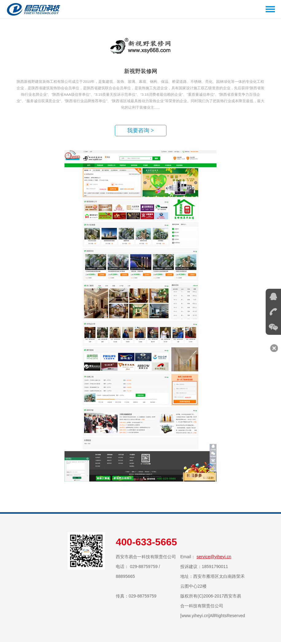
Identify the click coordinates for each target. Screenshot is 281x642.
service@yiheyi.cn (214, 556)
